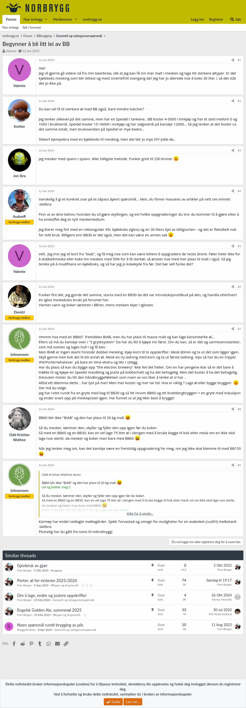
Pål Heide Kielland (220, 614)
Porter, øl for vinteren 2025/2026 (47, 580)
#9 (239, 465)
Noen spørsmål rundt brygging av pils (50, 624)
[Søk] (236, 19)
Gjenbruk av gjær (32, 565)
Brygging (56, 570)
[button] (46, 19)
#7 (239, 329)
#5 (239, 246)
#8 (239, 409)
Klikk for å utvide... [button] (140, 513)
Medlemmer (62, 19)
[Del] (233, 60)
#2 (239, 101)
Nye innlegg (33, 19)
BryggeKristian (26, 630)
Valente (11, 51)
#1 (239, 60)
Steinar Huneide (222, 599)
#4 (239, 191)
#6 (239, 286)
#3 (239, 150)
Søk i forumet (32, 27)
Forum (11, 19)
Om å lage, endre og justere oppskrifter (52, 595)
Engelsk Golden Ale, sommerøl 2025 (49, 610)
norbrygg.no (92, 19)
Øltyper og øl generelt (64, 585)
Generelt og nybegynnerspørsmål (73, 600)
